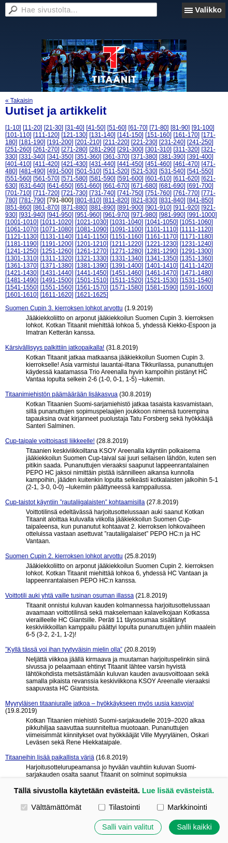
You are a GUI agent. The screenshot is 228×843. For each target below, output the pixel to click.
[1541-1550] (21, 287)
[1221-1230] (161, 243)
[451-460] (158, 164)
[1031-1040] (126, 222)
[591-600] (130, 178)
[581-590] (102, 178)
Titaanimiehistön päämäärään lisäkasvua (61, 394)
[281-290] (102, 149)
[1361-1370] (21, 265)
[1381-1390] (91, 265)
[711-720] (46, 193)
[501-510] (88, 171)
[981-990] (172, 214)
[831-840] (172, 200)
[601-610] (158, 178)
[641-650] (60, 185)
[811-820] (116, 200)
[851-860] (18, 207)
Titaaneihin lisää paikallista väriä (49, 757)
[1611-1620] (56, 294)
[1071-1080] (56, 229)
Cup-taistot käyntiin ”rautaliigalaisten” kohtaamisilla (75, 502)
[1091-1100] (126, 229)
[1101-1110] (161, 229)
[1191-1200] (56, 243)
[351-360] (88, 156)
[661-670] (116, 185)
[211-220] (116, 142)
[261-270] (46, 149)
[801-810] (88, 200)
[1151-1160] (126, 236)
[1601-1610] (21, 294)
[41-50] (95, 127)
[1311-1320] (56, 258)
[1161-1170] (161, 236)
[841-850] (200, 200)
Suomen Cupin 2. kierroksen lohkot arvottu (64, 556)
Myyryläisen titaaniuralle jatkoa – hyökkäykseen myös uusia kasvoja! (99, 703)
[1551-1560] (56, 287)
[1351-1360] (196, 258)
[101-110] (18, 135)
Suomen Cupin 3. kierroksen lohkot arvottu (64, 308)
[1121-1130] (21, 236)
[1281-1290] (161, 251)
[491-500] (60, 171)
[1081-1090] (91, 229)
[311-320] (186, 149)
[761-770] (186, 193)
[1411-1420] (196, 265)
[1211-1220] (126, 243)
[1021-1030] (91, 222)
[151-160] (158, 135)
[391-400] (200, 156)
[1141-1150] (91, 236)
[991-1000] (202, 214)
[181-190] (32, 142)
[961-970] (116, 214)
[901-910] (158, 207)
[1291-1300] (196, 251)
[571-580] (74, 178)
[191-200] (60, 142)
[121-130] (74, 135)
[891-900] (130, 207)
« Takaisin (19, 100)
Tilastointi (119, 807)
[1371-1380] (56, 265)
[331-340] (32, 156)
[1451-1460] (126, 273)
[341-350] (60, 156)
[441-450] (130, 164)
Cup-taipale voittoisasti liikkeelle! (50, 441)
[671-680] (144, 185)
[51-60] (116, 127)
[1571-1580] (126, 287)
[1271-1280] (126, 251)
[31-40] (74, 127)
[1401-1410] (161, 265)
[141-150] (130, 135)
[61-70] (138, 127)
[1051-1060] (196, 222)
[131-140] (102, 135)
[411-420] (46, 164)
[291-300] (130, 149)
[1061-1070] (21, 229)
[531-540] (172, 171)
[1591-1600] (196, 287)
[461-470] (186, 164)
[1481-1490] (21, 280)
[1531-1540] (196, 280)
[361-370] (116, 156)
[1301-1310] (21, 258)
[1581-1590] (161, 287)
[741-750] (130, 193)
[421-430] (74, 164)
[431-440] (102, 164)
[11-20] (32, 127)
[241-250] (200, 142)
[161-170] (186, 135)
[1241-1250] (21, 251)
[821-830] (144, 200)
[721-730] (74, 193)
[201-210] (88, 142)
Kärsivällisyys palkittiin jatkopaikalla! (54, 347)
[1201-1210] (91, 243)
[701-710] (18, 193)
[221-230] (144, 142)
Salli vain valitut (127, 827)
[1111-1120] (196, 229)
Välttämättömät (51, 807)
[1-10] (13, 127)
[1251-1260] (56, 251)
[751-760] (158, 193)
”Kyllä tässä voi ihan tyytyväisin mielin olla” (63, 649)
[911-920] (186, 207)
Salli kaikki (194, 827)
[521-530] (144, 171)
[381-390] (172, 156)
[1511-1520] (126, 280)
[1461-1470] (161, 273)
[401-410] (18, 164)
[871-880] (74, 207)
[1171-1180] (196, 236)
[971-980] (144, 214)
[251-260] (18, 149)
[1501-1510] (91, 280)
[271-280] (74, 149)
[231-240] (172, 142)
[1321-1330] (91, 258)
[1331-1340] (126, 258)
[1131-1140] (56, 236)
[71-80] (158, 127)
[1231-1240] (196, 243)
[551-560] (18, 178)
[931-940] (32, 214)
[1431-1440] (56, 273)
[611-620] (186, 178)
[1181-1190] (21, 243)
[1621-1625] (91, 294)
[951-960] (88, 214)
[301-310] (158, 149)
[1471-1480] (196, 273)
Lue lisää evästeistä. (178, 790)
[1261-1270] (91, 251)
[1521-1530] (161, 280)
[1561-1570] (91, 287)
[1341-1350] (161, 258)
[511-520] (116, 171)
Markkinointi (182, 807)
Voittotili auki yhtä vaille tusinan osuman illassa (69, 595)
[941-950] (60, 214)
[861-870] (46, 207)
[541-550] (200, 171)
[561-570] (46, 178)
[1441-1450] (91, 273)
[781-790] (32, 200)
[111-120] (46, 135)
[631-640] (32, 185)
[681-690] (172, 185)
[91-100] (203, 127)
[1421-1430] (21, 273)
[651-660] (88, 185)
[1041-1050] (161, 222)
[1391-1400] (126, 265)
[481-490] (32, 171)
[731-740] (102, 193)
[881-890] (102, 207)
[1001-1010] (21, 222)
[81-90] (180, 127)
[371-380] (144, 156)
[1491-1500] (56, 280)
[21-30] (53, 127)
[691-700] (200, 185)
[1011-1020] (56, 222)
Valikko (208, 9)
